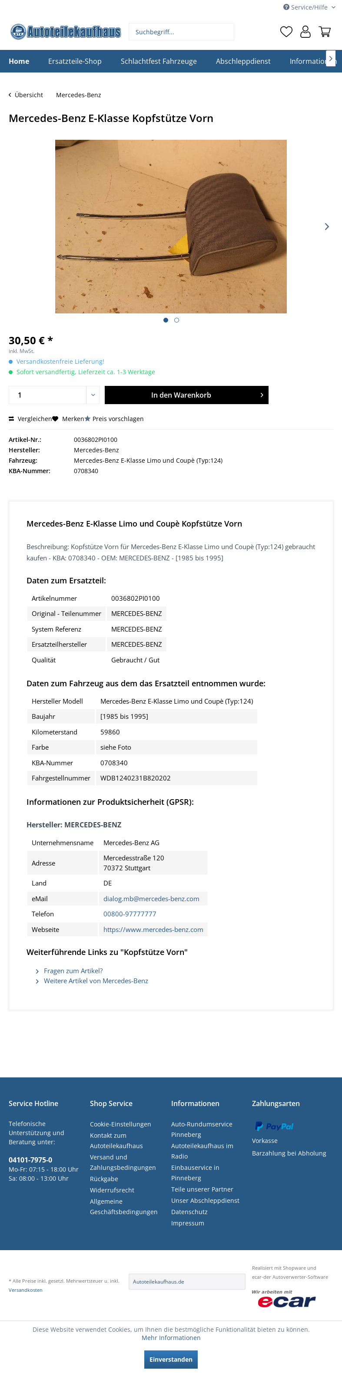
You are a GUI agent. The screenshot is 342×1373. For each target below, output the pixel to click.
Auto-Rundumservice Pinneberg (201, 1129)
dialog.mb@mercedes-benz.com (151, 898)
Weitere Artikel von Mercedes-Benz (92, 980)
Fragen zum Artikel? (69, 970)
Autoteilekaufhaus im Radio (202, 1151)
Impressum (187, 1223)
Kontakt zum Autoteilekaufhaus (116, 1140)
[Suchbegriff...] (181, 31)
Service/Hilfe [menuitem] (306, 7)
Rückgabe (104, 1179)
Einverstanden (171, 1359)
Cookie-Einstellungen (120, 1124)
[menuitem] (181, 31)
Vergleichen (30, 419)
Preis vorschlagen (118, 419)
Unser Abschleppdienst (205, 1200)
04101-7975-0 (30, 1160)
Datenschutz (189, 1212)
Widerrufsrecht (112, 1190)
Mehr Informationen (171, 1337)
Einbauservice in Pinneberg (195, 1172)
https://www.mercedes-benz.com (153, 929)
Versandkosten (26, 1290)
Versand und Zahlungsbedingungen (123, 1162)
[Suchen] (226, 31)
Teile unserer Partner (202, 1189)
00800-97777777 (129, 913)
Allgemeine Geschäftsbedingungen (124, 1206)
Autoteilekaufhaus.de (158, 1281)
